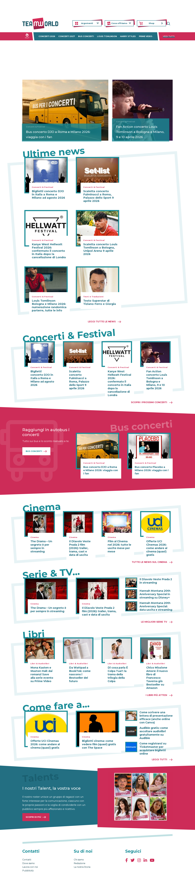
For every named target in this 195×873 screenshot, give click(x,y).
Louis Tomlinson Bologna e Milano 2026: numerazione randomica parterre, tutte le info (49, 305)
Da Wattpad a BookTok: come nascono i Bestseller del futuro (79, 669)
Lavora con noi (30, 852)
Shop (151, 23)
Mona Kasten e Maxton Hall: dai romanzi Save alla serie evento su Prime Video (41, 669)
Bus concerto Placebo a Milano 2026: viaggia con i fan (152, 466)
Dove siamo (28, 849)
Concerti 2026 (47, 36)
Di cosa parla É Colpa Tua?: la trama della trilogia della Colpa (117, 669)
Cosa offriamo (119, 23)
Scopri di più (33, 802)
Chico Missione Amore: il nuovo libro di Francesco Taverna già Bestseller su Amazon (157, 670)
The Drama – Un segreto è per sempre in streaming (40, 541)
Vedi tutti (169, 36)
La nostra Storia (82, 852)
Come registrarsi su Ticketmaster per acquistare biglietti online (152, 734)
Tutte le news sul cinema (149, 557)
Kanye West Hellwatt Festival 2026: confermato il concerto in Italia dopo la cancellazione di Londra (49, 251)
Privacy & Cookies (49, 868)
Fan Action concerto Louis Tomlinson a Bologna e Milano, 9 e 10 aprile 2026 (142, 131)
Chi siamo (79, 845)
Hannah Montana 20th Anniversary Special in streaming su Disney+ (153, 589)
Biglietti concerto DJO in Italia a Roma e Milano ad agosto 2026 (48, 194)
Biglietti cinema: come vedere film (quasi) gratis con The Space (98, 734)
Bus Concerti (34, 447)
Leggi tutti (159, 745)
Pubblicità (27, 856)
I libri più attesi (156, 685)
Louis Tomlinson (107, 36)
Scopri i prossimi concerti (149, 398)
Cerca (171, 23)
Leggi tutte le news (102, 321)
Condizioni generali (30, 868)
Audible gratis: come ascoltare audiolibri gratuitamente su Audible (156, 721)
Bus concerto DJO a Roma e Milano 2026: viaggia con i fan (51, 134)
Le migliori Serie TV (154, 616)
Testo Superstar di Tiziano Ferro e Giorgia (99, 302)
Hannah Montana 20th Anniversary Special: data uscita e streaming (155, 601)
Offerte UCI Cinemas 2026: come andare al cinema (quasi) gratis (156, 543)
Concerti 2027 (66, 36)
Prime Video (145, 36)
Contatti (26, 845)
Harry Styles (128, 36)
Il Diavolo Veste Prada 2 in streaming (154, 576)
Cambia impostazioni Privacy (72, 868)
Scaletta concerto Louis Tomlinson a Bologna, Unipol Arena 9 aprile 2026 (100, 249)
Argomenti (87, 23)
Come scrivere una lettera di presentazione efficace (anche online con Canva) (154, 707)
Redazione (79, 849)
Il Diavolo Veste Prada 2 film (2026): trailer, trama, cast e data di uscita (80, 543)
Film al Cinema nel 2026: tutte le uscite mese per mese (119, 541)
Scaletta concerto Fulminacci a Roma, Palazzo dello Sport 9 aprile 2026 (98, 196)
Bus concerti (86, 36)
